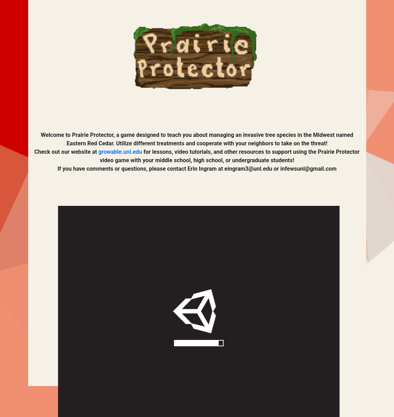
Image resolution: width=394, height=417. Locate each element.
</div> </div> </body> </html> (198, 311)
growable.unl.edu (120, 152)
